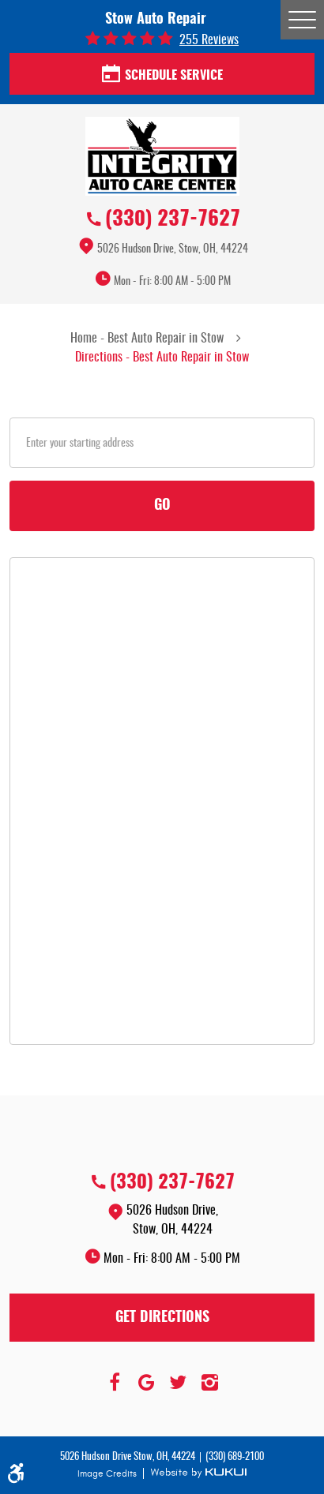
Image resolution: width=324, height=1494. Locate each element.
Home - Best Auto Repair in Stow (147, 338)
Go (162, 506)
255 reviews (209, 40)
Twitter (178, 1383)
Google (146, 1383)
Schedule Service (162, 75)
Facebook (114, 1383)
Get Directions (162, 1318)
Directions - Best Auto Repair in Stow (162, 357)
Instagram (209, 1383)
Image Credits (108, 1473)
